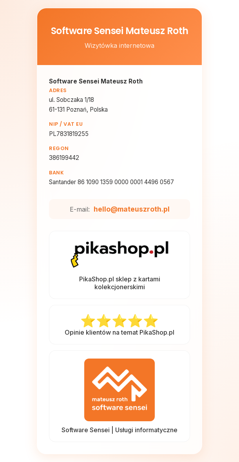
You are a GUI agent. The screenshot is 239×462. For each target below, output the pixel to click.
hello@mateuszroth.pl (132, 209)
